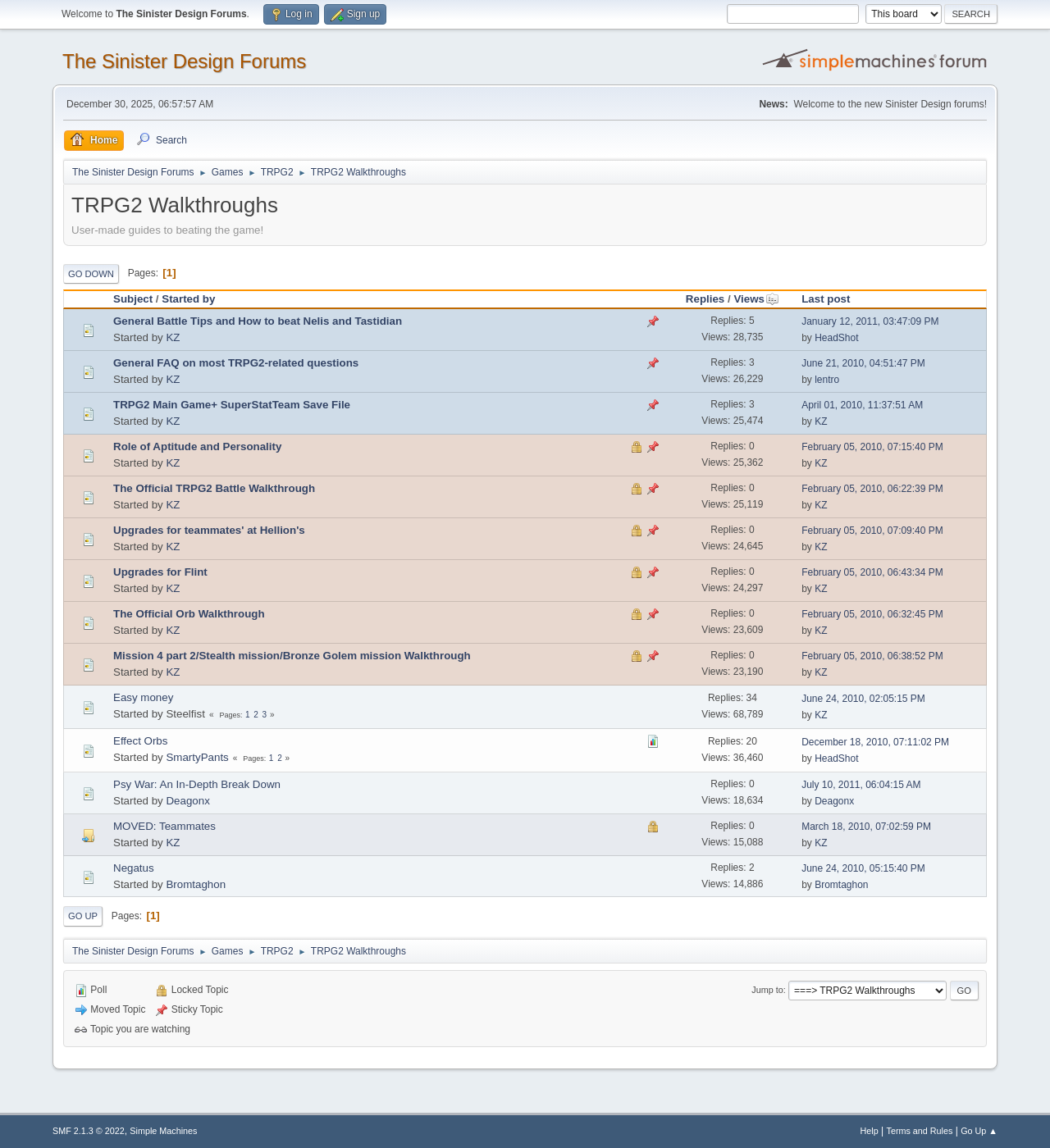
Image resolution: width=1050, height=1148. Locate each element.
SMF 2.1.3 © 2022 (88, 1131)
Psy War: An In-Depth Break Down (197, 784)
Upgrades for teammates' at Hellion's (209, 530)
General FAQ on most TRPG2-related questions (235, 363)
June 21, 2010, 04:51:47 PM (863, 363)
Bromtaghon (196, 884)
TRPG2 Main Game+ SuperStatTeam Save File (231, 405)
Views (756, 299)
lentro (827, 379)
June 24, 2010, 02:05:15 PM (863, 698)
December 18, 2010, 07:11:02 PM (875, 742)
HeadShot (836, 338)
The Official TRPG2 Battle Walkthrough (214, 488)
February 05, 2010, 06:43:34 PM (872, 572)
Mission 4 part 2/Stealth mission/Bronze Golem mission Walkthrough (292, 655)
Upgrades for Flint (160, 572)
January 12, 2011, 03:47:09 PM (869, 321)
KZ (173, 337)
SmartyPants (197, 757)
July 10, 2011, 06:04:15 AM (860, 784)
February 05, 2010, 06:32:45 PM (872, 614)
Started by (188, 299)
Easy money (143, 697)
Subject (133, 299)
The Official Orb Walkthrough (189, 614)
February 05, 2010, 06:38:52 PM (872, 656)
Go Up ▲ (979, 1131)
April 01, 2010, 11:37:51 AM (862, 405)
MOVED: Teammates (164, 826)
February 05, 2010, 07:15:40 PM (872, 447)
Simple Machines (163, 1131)
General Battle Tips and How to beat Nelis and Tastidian (257, 321)
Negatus (133, 868)
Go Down (91, 274)
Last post (825, 299)
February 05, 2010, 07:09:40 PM (872, 530)
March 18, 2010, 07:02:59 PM (866, 826)
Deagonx (187, 801)
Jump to (767, 990)
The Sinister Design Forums (184, 61)
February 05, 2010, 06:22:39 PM (872, 488)
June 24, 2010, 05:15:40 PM (863, 868)
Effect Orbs (140, 741)
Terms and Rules (920, 1131)
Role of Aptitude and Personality (197, 446)
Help (870, 1131)
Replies (705, 299)
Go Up (83, 916)
